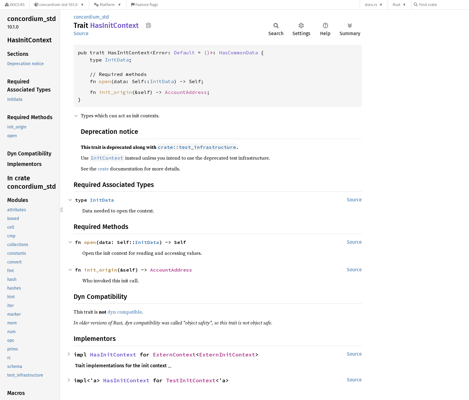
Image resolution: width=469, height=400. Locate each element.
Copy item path (148, 25)
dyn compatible (124, 311)
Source (81, 33)
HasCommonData (238, 53)
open (105, 81)
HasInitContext (113, 354)
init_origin (115, 92)
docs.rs (371, 4)
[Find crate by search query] (444, 4)
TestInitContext (191, 380)
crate (103, 168)
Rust (397, 4)
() (207, 53)
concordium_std (91, 17)
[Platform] (107, 4)
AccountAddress (186, 92)
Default (184, 53)
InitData (117, 60)
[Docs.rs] (14, 4)
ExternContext (174, 354)
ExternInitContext (227, 354)
